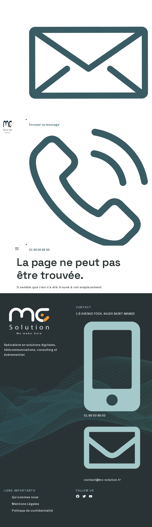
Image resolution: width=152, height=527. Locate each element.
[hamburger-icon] (16, 248)
